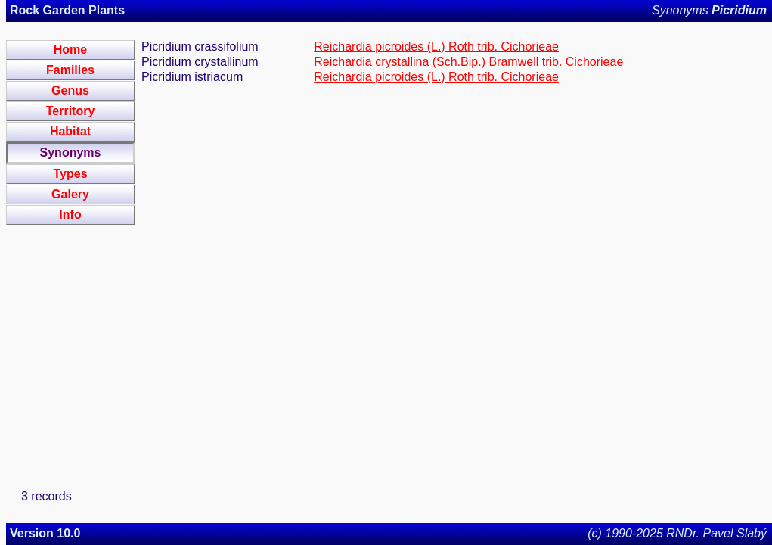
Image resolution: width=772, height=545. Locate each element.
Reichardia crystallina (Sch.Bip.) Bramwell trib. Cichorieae (468, 61)
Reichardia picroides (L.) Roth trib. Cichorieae (436, 46)
